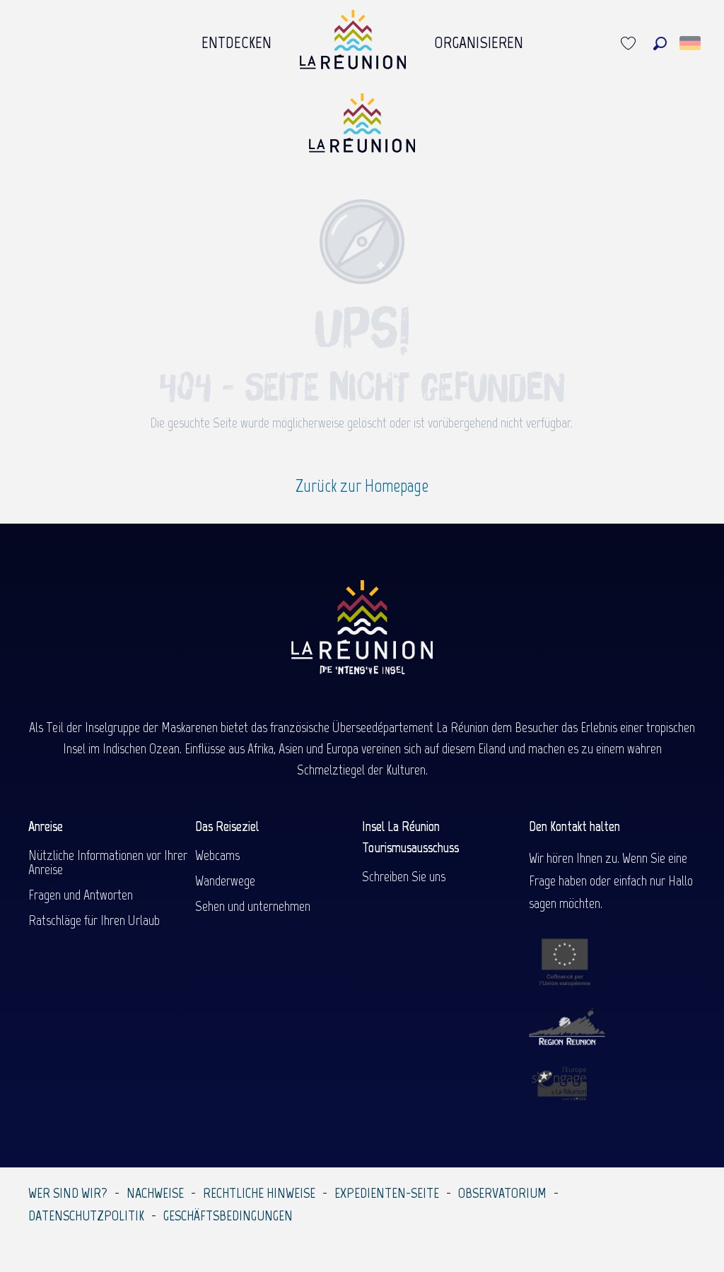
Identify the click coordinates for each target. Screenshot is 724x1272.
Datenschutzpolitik (86, 1215)
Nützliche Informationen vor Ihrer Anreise (107, 862)
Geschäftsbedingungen (228, 1215)
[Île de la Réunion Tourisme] (362, 128)
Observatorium (502, 1193)
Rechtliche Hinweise (259, 1193)
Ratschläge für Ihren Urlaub (94, 920)
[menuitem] (236, 43)
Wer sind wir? (67, 1193)
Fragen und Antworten (80, 895)
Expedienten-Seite (386, 1193)
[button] (660, 43)
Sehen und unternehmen (252, 906)
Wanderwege (225, 880)
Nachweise (155, 1193)
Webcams (217, 855)
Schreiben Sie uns (403, 876)
